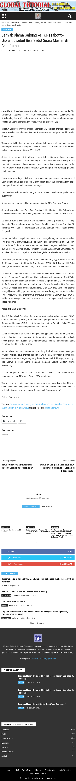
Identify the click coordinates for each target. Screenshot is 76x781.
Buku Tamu (27, 770)
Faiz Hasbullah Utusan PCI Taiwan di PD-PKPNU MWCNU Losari (38, 531)
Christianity (6, 595)
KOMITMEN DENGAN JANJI (13, 601)
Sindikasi (5, 730)
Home (7, 770)
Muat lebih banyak (38, 623)
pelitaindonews (52, 408)
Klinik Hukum (7, 738)
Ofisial (11, 50)
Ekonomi (5, 743)
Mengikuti (67, 558)
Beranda (5, 22)
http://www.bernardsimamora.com (38, 498)
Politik (4, 734)
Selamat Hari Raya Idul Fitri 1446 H (12, 531)
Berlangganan (65, 564)
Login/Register (64, 770)
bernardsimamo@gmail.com (44, 658)
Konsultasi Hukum (38, 773)
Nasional (15, 22)
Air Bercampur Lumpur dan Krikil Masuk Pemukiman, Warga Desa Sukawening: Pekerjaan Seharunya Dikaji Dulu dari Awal (62, 533)
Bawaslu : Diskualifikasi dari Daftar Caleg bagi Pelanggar (17, 466)
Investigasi (6, 618)
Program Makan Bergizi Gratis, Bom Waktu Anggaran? (41, 704)
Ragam (4, 605)
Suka (70, 551)
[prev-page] (36, 542)
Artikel (21, 682)
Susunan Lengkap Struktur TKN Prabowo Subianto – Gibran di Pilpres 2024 (57, 467)
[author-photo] (38, 485)
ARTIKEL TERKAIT (30, 507)
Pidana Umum (7, 752)
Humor (38, 770)
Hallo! (16, 770)
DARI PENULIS (47, 507)
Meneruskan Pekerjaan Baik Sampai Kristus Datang (24, 592)
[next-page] (39, 542)
